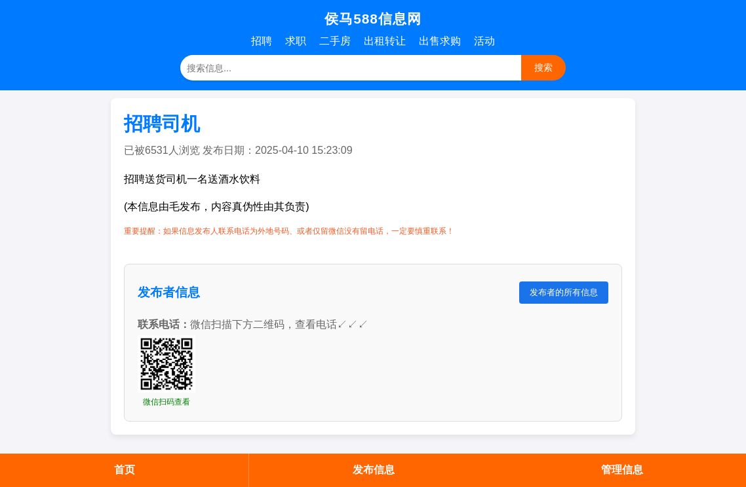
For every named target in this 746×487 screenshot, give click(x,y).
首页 (124, 469)
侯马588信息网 (373, 18)
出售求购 (440, 40)
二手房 (335, 40)
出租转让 (385, 40)
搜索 (543, 67)
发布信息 (374, 469)
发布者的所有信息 (564, 292)
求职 (295, 40)
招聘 (261, 40)
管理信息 (622, 469)
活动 (484, 40)
